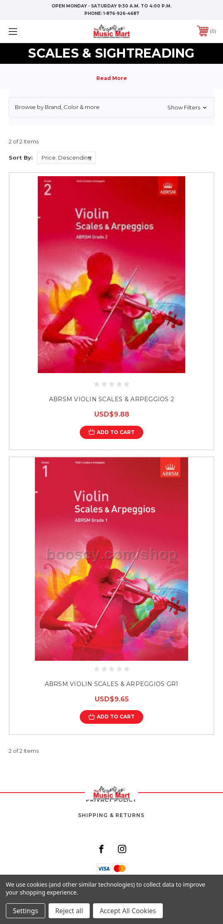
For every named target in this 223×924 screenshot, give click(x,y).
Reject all (69, 910)
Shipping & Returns (111, 815)
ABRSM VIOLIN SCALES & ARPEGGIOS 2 (111, 399)
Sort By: (21, 157)
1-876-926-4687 (121, 13)
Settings (25, 910)
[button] (111, 107)
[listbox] (66, 158)
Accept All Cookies (128, 910)
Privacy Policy (111, 800)
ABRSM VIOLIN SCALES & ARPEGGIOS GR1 (112, 684)
